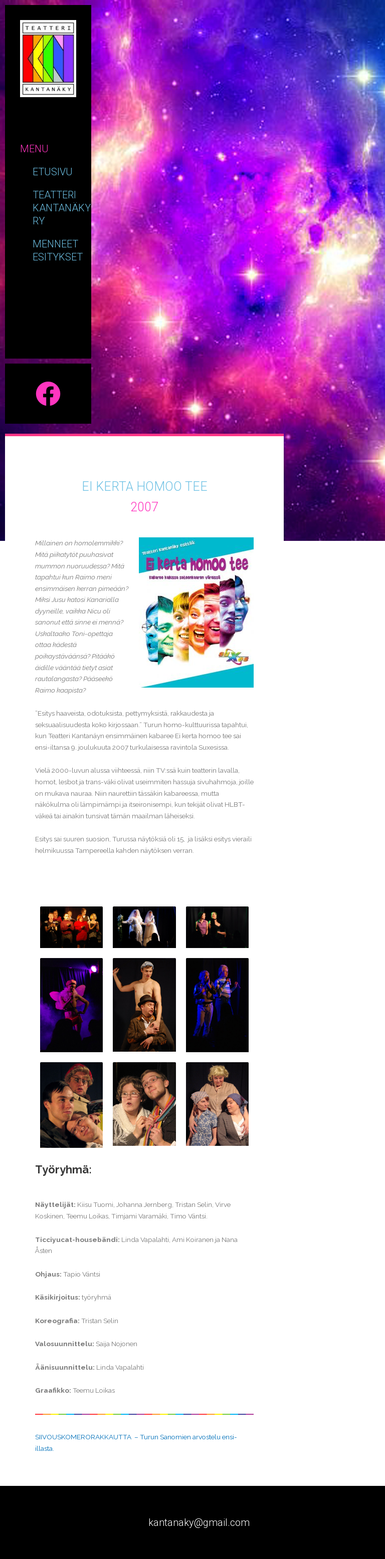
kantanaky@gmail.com (199, 1522)
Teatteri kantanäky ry (62, 208)
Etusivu (53, 172)
